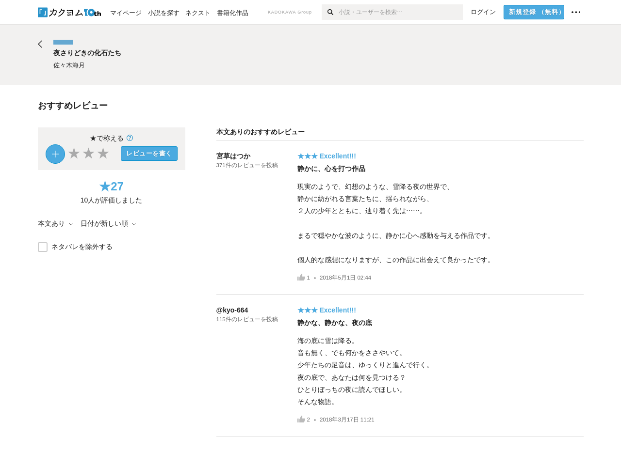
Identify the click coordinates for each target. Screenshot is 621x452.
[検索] (330, 12)
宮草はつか (233, 156)
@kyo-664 (232, 310)
